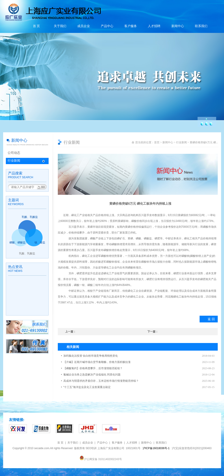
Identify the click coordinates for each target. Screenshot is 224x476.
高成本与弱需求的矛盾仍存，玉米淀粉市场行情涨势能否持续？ (101, 380)
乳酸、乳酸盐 (30, 217)
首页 (156, 142)
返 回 (211, 319)
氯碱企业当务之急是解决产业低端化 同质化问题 (92, 374)
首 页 (36, 26)
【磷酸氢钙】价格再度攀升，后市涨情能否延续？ (93, 368)
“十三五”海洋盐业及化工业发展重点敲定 (87, 387)
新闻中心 (177, 26)
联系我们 (201, 26)
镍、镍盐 (39, 242)
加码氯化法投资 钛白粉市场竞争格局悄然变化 (90, 355)
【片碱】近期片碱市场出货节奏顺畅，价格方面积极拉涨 (97, 362)
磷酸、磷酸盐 (17, 242)
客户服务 (130, 26)
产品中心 (107, 26)
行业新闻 (14, 160)
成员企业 (83, 26)
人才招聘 (154, 26)
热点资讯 (15, 267)
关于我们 (60, 26)
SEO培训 (91, 448)
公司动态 (14, 152)
